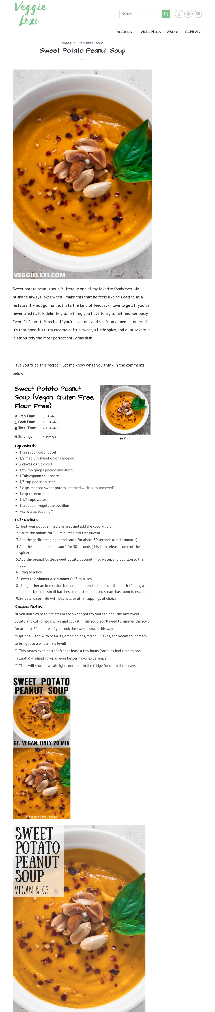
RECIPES (126, 31)
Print (125, 438)
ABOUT (173, 31)
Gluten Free (83, 43)
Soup (99, 43)
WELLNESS (150, 31)
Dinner (67, 43)
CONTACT (193, 31)
